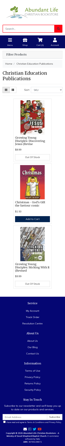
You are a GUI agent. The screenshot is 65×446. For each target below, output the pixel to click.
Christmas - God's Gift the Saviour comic (30, 204)
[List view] (12, 90)
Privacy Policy (32, 377)
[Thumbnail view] (6, 90)
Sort (26, 89)
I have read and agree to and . (32, 422)
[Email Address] (25, 417)
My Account (32, 310)
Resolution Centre (32, 323)
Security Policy (32, 389)
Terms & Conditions (36, 422)
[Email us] (25, 429)
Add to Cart (33, 219)
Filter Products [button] (16, 54)
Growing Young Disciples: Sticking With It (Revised (32, 267)
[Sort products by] (46, 90)
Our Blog (33, 347)
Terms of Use (32, 370)
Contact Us (32, 353)
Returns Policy (33, 383)
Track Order (32, 317)
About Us (32, 340)
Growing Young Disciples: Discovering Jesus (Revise (30, 141)
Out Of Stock (32, 157)
